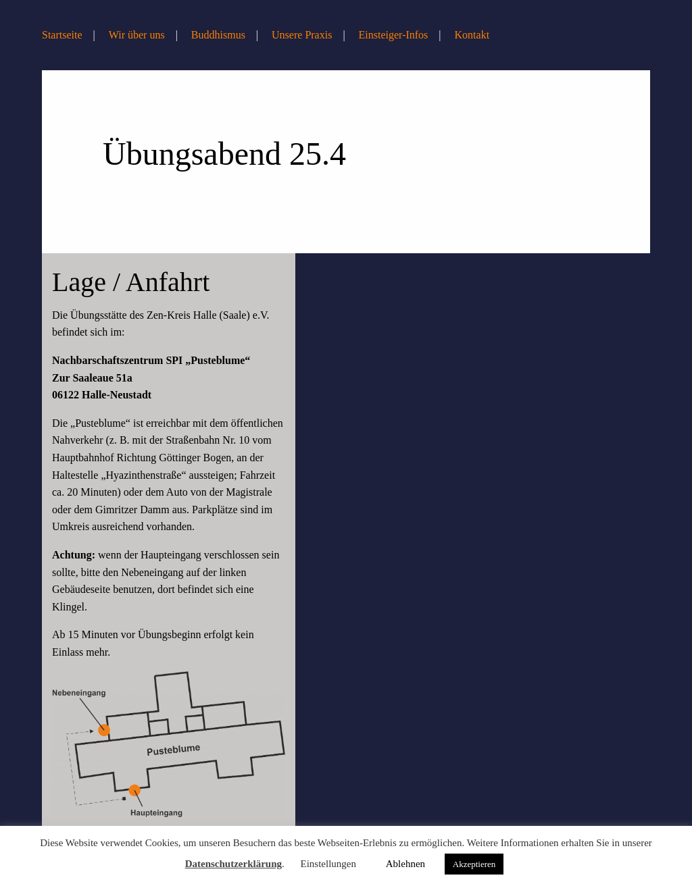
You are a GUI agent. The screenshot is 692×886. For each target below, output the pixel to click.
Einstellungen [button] (328, 863)
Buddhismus (218, 35)
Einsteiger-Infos (393, 35)
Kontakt (472, 35)
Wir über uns (137, 35)
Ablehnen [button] (405, 863)
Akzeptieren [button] (474, 864)
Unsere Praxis (302, 35)
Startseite (62, 35)
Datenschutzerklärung (233, 863)
